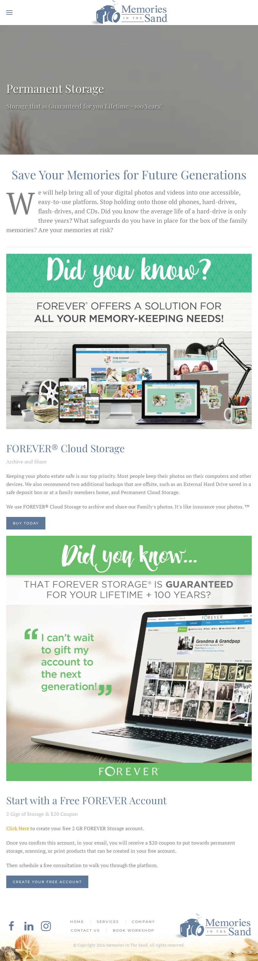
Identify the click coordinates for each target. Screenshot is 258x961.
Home (77, 922)
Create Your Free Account (47, 882)
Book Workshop (133, 931)
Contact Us (85, 931)
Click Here (17, 828)
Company (143, 922)
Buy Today (26, 523)
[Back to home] (129, 12)
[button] (9, 12)
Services (108, 922)
